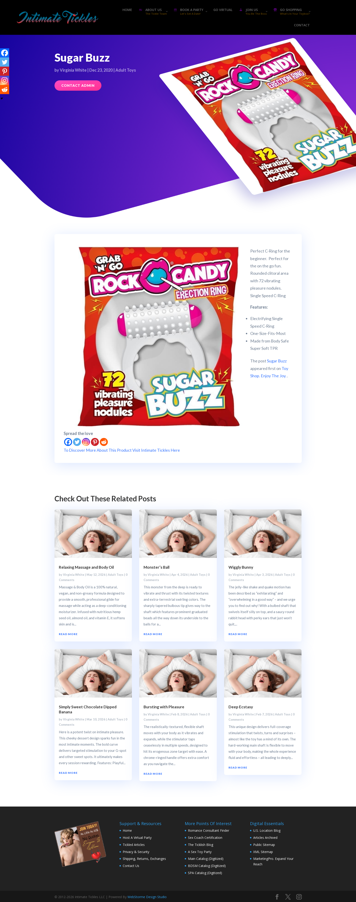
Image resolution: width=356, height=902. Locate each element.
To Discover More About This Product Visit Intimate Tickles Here (122, 450)
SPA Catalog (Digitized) (205, 873)
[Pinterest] (95, 442)
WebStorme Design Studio (147, 897)
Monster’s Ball (156, 567)
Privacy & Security (136, 852)
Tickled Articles (134, 844)
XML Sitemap (263, 852)
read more (68, 634)
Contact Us (131, 866)
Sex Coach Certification (205, 837)
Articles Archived (265, 837)
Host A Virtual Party (137, 837)
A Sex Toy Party (200, 852)
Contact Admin (78, 85)
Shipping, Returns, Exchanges (144, 858)
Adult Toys (125, 70)
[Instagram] (86, 442)
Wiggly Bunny (240, 567)
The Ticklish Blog (200, 844)
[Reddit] (104, 442)
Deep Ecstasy (240, 706)
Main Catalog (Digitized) (205, 858)
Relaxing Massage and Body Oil (86, 567)
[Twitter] (77, 442)
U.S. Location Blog (266, 830)
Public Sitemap (264, 844)
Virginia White (73, 70)
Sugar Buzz (277, 360)
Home (127, 830)
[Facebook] (68, 442)
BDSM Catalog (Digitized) (207, 866)
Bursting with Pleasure (164, 706)
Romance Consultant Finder (208, 830)
